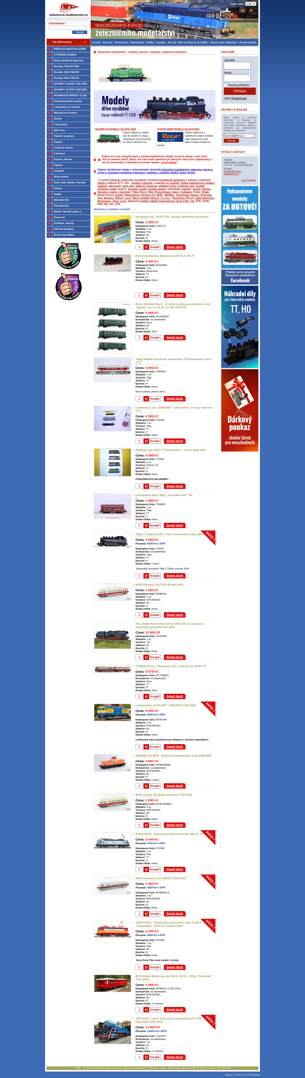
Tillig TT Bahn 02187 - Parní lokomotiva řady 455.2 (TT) (173, 534)
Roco (143, 192)
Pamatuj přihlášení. (239, 85)
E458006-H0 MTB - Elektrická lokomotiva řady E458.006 (173, 755)
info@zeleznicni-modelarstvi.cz (232, 172)
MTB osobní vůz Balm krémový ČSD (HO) (164, 794)
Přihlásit (240, 91)
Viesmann (178, 198)
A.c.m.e (165, 198)
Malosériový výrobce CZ (140, 195)
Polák (205, 192)
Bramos (109, 198)
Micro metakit (141, 198)
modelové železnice (172, 180)
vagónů (102, 186)
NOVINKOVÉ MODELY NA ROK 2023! (115, 129)
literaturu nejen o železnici (114, 192)
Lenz (123, 201)
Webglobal (254, 1074)
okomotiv (115, 186)
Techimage (182, 195)
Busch (155, 198)
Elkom (119, 198)
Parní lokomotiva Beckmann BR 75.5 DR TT (165, 256)
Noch (175, 192)
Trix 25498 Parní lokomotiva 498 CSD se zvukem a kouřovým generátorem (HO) (170, 625)
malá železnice (204, 198)
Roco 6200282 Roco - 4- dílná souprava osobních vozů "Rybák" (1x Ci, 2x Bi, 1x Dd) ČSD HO (173, 305)
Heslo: (228, 72)
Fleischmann (163, 192)
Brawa (195, 195)
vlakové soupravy (146, 186)
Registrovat (239, 98)
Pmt (100, 198)
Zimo (115, 201)
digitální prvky (168, 186)
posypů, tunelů (137, 189)
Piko (150, 192)
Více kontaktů (248, 180)
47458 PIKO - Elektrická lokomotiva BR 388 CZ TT (169, 834)
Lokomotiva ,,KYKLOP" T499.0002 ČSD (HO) (166, 705)
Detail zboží (174, 247)
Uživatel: (229, 60)
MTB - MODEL (165, 195)
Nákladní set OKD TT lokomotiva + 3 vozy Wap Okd (170, 450)
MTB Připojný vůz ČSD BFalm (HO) (159, 584)
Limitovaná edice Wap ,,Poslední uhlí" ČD (164, 495)
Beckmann (104, 201)
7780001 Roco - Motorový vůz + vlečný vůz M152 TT (171, 666)
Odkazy (228, 1074)
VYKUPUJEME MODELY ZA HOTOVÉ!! (178, 129)
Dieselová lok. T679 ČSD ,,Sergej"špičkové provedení (172, 216)
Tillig (135, 192)
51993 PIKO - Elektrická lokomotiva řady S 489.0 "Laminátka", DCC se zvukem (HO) (168, 924)
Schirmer (206, 195)
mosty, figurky (201, 189)
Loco (128, 198)
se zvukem (172, 183)
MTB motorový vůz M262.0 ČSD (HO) (161, 878)
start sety (128, 186)
